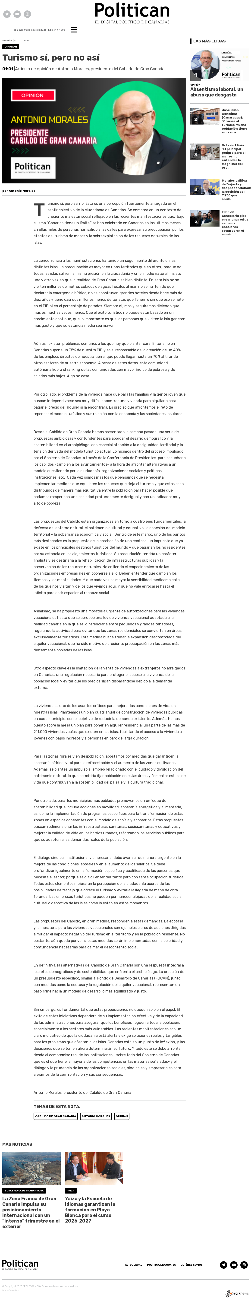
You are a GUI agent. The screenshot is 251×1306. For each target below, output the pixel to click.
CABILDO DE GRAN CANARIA (55, 1116)
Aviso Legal (133, 1264)
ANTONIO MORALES (96, 1116)
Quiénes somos (192, 1264)
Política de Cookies (161, 1264)
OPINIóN (122, 1116)
